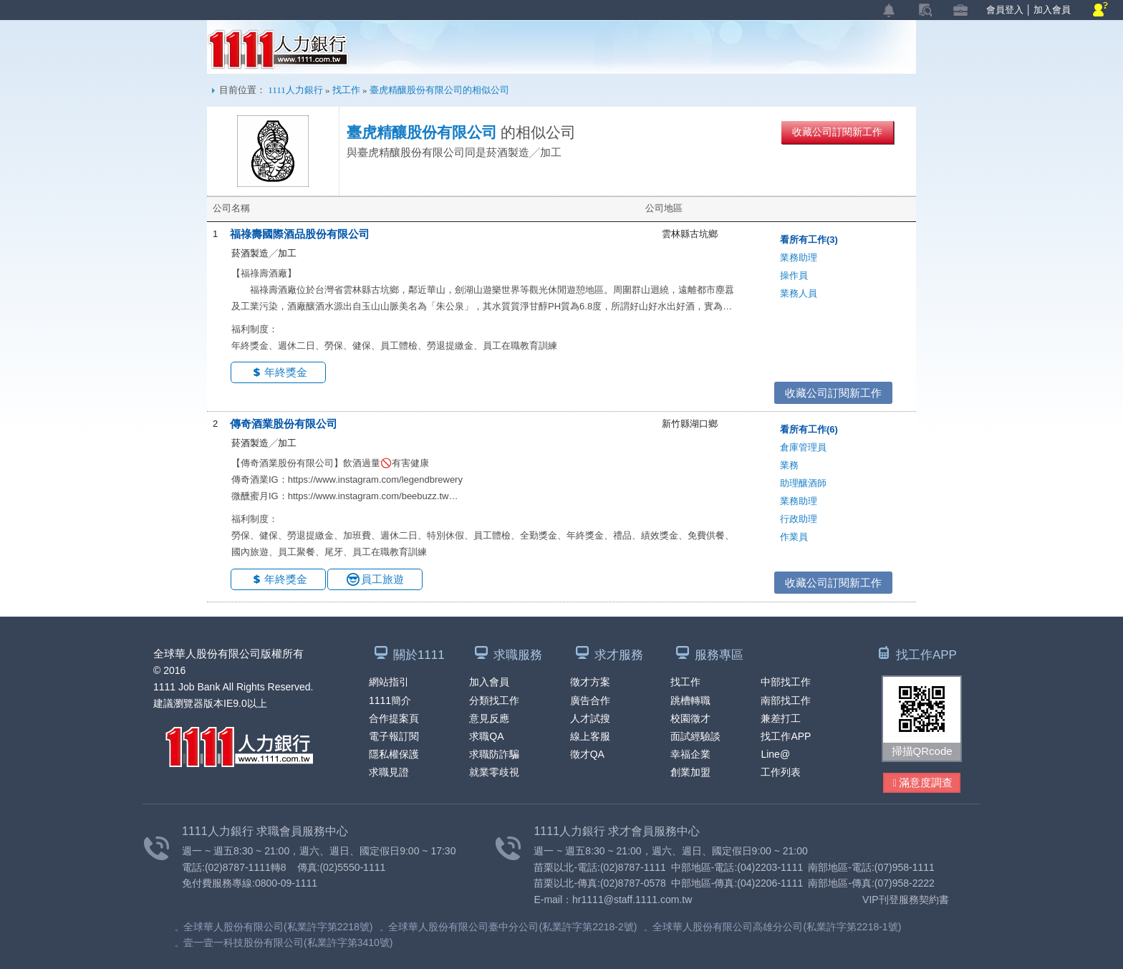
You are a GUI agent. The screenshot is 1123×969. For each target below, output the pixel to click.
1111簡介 (390, 700)
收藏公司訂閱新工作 (837, 132)
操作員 (794, 275)
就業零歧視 (494, 772)
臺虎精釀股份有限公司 (422, 132)
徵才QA (587, 754)
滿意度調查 (923, 783)
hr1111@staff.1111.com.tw (632, 899)
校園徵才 (690, 718)
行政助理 (798, 519)
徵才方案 (590, 682)
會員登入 (1004, 9)
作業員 (794, 536)
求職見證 (389, 772)
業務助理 (798, 257)
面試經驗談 (695, 736)
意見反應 (489, 718)
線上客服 (590, 736)
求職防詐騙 (494, 754)
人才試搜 (590, 718)
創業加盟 (690, 772)
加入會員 (1052, 9)
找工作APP (786, 736)
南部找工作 (786, 700)
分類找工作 (494, 700)
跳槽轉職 (690, 700)
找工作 (346, 90)
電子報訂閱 (394, 736)
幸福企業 (690, 754)
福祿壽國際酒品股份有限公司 (300, 234)
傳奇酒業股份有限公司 (283, 424)
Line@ (775, 754)
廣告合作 (590, 700)
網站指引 (389, 682)
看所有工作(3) (809, 239)
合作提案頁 (394, 718)
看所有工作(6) (809, 429)
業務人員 (798, 293)
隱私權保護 (394, 754)
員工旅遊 (382, 579)
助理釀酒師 (803, 483)
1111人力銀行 (278, 49)
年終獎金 (285, 372)
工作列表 (781, 772)
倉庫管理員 (803, 447)
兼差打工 (781, 718)
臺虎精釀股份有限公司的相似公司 (439, 90)
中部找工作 (786, 682)
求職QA (486, 736)
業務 (789, 465)
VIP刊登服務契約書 (905, 899)
